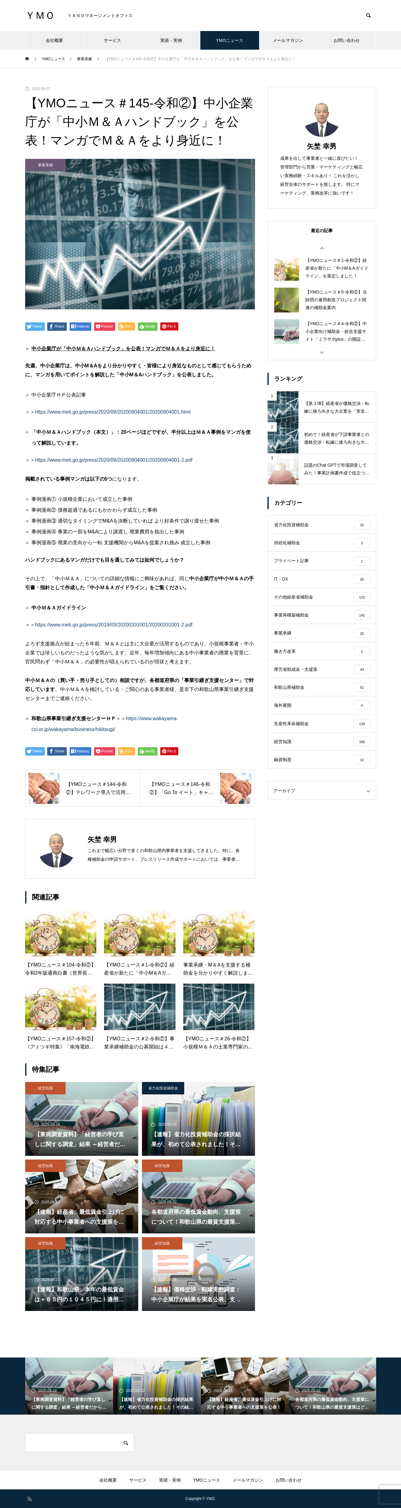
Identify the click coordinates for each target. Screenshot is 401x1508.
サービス (112, 40)
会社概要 (54, 40)
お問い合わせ (347, 40)
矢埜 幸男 (321, 146)
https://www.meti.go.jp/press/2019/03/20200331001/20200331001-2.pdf (114, 624)
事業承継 (45, 165)
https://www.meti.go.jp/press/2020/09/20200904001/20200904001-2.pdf (114, 460)
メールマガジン (288, 40)
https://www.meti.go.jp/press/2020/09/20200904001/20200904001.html (113, 412)
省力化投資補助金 (163, 1088)
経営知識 (45, 1088)
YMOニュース (229, 40)
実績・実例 (171, 40)
